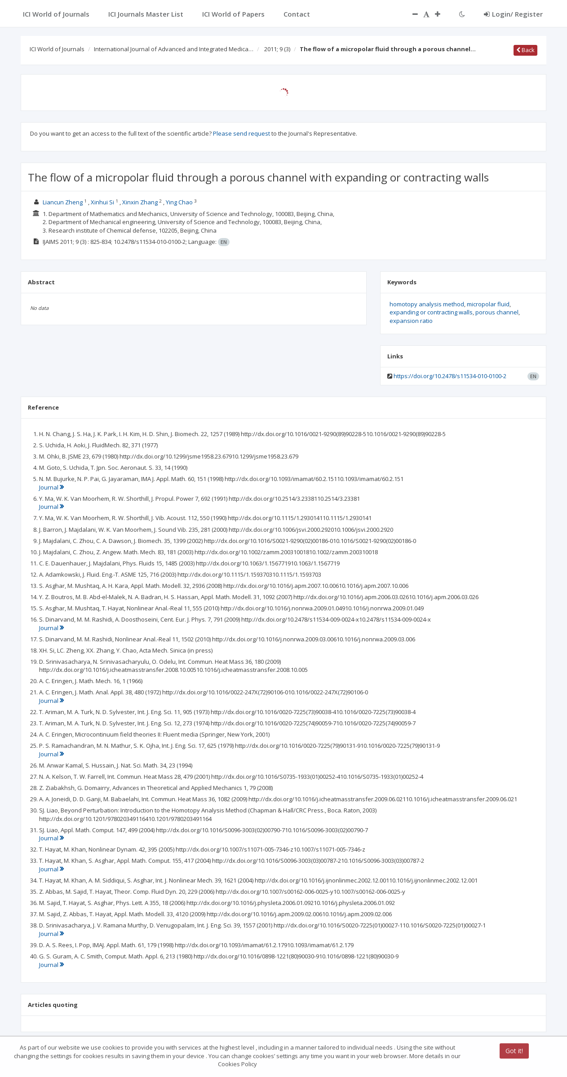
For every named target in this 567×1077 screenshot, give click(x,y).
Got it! (514, 1050)
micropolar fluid (488, 304)
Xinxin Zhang (140, 202)
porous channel (496, 312)
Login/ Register (513, 13)
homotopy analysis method (427, 304)
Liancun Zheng (63, 202)
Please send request (241, 133)
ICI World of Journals (57, 49)
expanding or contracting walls (431, 312)
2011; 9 (277, 49)
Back (525, 50)
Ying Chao (179, 202)
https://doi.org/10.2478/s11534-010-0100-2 (450, 376)
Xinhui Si (102, 202)
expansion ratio (411, 321)
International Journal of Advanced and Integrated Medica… (173, 49)
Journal (51, 487)
